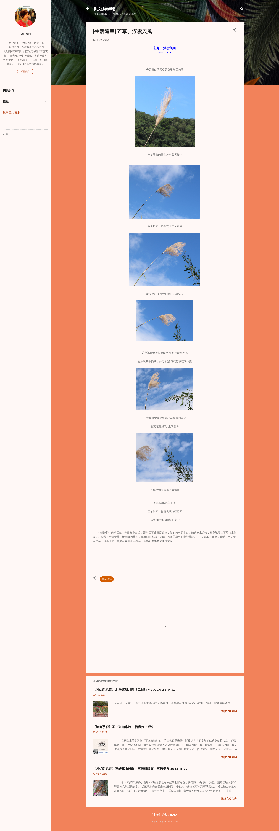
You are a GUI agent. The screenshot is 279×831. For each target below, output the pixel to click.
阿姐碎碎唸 (104, 8)
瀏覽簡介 (25, 71)
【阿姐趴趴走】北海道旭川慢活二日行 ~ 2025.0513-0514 (134, 689)
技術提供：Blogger (164, 814)
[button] (235, 30)
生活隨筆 (106, 579)
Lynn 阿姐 (25, 34)
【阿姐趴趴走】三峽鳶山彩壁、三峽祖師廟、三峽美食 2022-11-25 (140, 768)
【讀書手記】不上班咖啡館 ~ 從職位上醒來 (123, 727)
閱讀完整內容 (229, 711)
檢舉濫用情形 (11, 112)
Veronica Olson (171, 822)
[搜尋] (242, 9)
